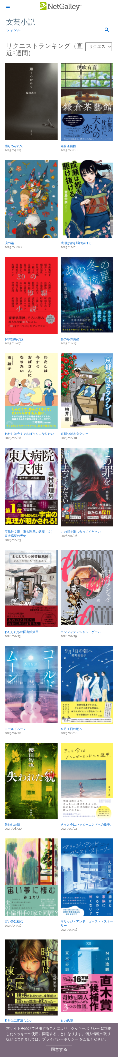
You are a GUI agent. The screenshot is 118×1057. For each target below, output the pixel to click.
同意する (59, 1049)
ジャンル (13, 30)
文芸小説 (20, 22)
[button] (31, 101)
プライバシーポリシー (60, 1039)
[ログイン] (8, 6)
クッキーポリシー (85, 1028)
